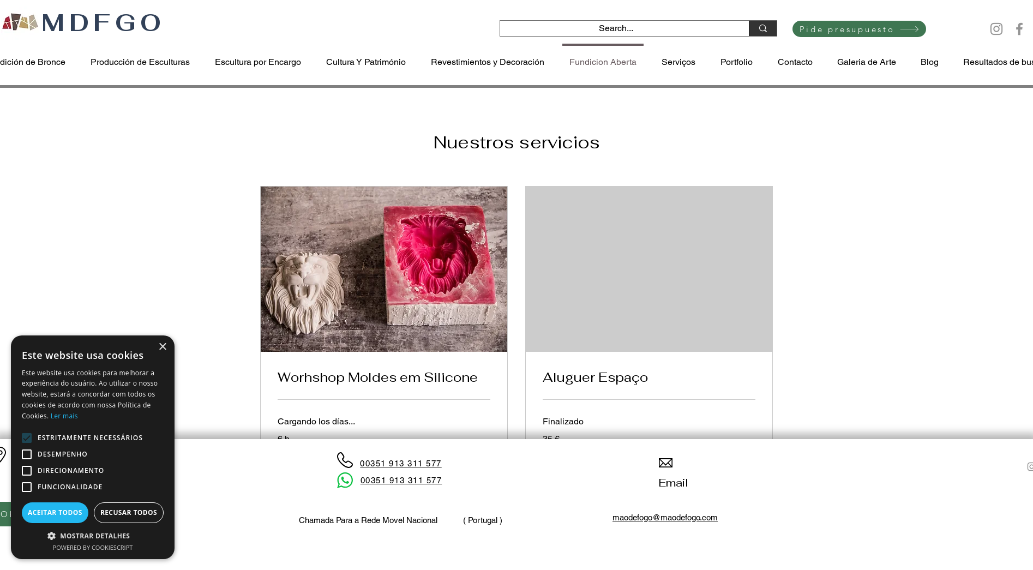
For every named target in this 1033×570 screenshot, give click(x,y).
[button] (93, 535)
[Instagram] (996, 29)
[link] (384, 377)
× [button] (162, 347)
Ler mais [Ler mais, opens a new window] (64, 416)
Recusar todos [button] (128, 512)
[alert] (93, 447)
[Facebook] (1019, 29)
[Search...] (616, 28)
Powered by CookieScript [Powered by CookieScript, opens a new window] (93, 547)
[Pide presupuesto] (859, 29)
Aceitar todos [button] (55, 512)
